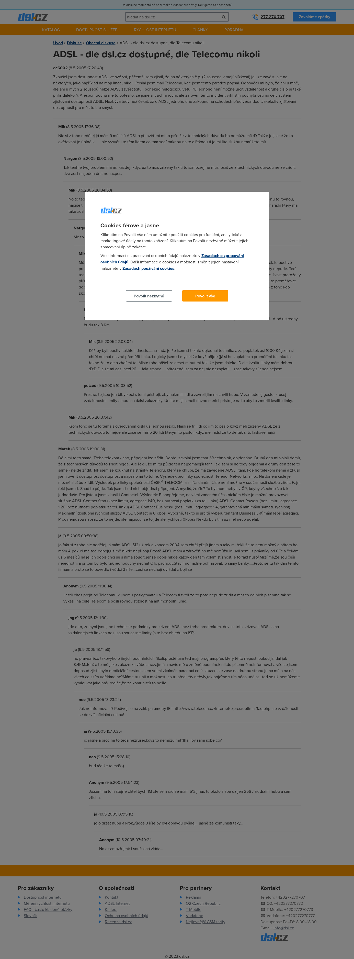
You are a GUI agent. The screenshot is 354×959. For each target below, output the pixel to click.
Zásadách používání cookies (148, 268)
